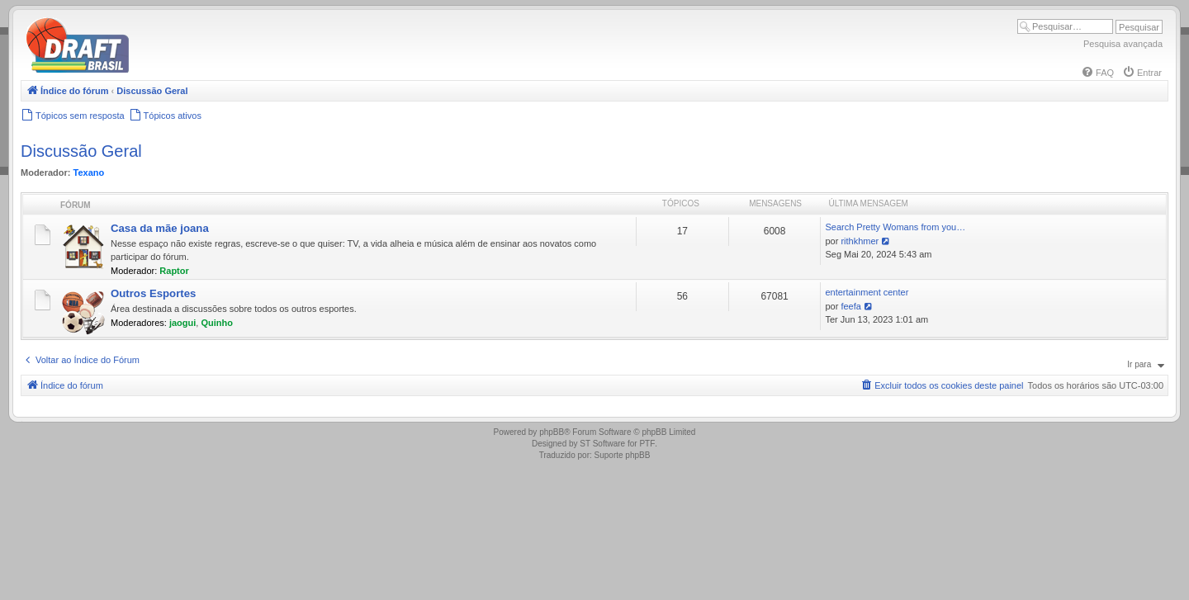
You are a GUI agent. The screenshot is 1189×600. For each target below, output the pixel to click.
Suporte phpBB (622, 455)
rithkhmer (860, 241)
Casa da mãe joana (160, 228)
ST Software (602, 443)
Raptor (173, 271)
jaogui (182, 323)
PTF (647, 443)
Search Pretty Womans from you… (895, 227)
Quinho (217, 323)
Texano (89, 172)
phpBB (551, 432)
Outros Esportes (153, 293)
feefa (850, 306)
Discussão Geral (81, 151)
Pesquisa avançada (1123, 44)
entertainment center (866, 292)
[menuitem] (1097, 73)
